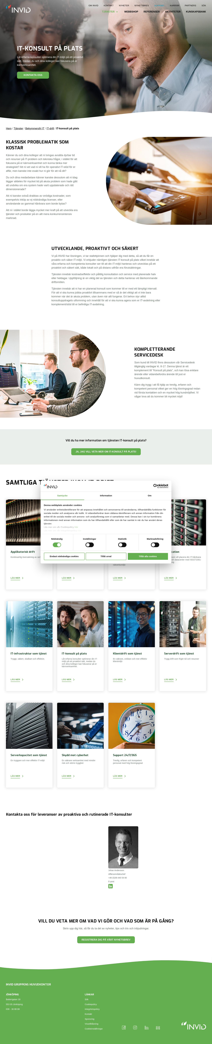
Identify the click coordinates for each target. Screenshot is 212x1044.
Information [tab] (106, 495)
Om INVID (93, 5)
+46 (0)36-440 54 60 (117, 878)
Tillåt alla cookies (148, 556)
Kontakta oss (33, 75)
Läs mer (15, 578)
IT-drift (50, 128)
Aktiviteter (173, 11)
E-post (111, 881)
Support (159, 5)
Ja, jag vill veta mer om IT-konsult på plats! (106, 451)
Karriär (174, 5)
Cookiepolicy (91, 1004)
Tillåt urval (106, 556)
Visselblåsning (91, 1024)
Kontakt (109, 5)
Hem (8, 128)
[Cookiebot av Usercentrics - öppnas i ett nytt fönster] (155, 486)
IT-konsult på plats (67, 128)
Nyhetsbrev (141, 5)
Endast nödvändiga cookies (64, 556)
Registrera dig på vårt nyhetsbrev (106, 939)
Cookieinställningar (94, 1029)
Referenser (152, 11)
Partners (190, 5)
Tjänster (108, 11)
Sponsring (89, 1019)
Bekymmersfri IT (34, 128)
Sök (204, 5)
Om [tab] (149, 495)
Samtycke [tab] (62, 495)
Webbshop (131, 11)
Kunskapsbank (196, 11)
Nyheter (124, 5)
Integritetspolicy (92, 1009)
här (76, 527)
